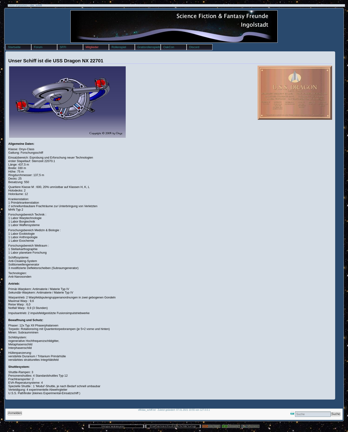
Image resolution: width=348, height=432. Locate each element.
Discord (194, 47)
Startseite (14, 47)
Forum (38, 47)
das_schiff (36, 5)
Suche (335, 414)
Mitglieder (92, 47)
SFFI (63, 47)
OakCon (168, 47)
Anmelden (15, 413)
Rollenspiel (118, 47)
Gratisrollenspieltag (148, 47)
